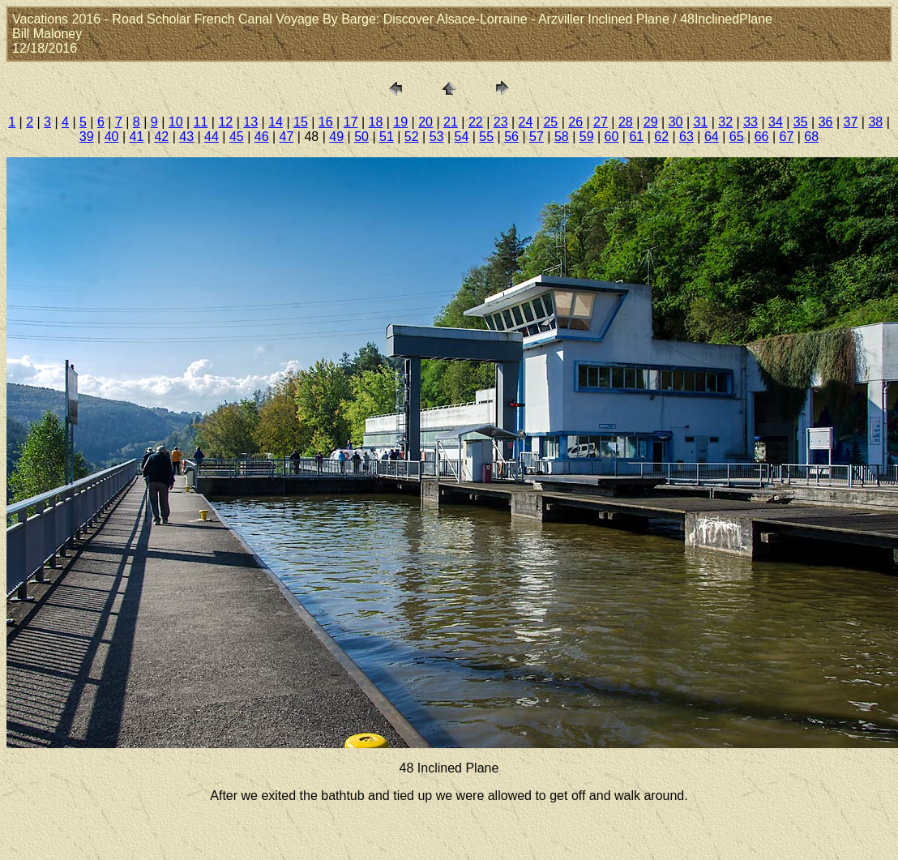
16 (326, 122)
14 (275, 122)
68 (811, 136)
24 (526, 122)
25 (550, 122)
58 (561, 136)
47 (287, 136)
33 (750, 122)
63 (686, 136)
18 (376, 122)
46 (261, 136)
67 (786, 136)
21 (450, 122)
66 (762, 136)
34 (775, 122)
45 (236, 136)
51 (386, 136)
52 (411, 136)
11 (201, 122)
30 (676, 122)
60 (612, 136)
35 (800, 122)
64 (711, 136)
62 (661, 136)
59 (586, 136)
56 (511, 136)
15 (300, 122)
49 (336, 136)
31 (700, 122)
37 (851, 122)
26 (575, 122)
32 (725, 122)
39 (86, 136)
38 (875, 122)
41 (137, 136)
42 (161, 136)
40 (112, 136)
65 (736, 136)
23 (501, 122)
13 (250, 122)
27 (600, 122)
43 (186, 136)
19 (400, 122)
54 (462, 136)
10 (176, 122)
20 (425, 122)
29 (651, 122)
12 (225, 122)
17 (351, 122)
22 (475, 122)
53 (437, 136)
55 (486, 136)
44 (211, 136)
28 (625, 122)
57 (536, 136)
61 (636, 136)
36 (826, 122)
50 (361, 136)
